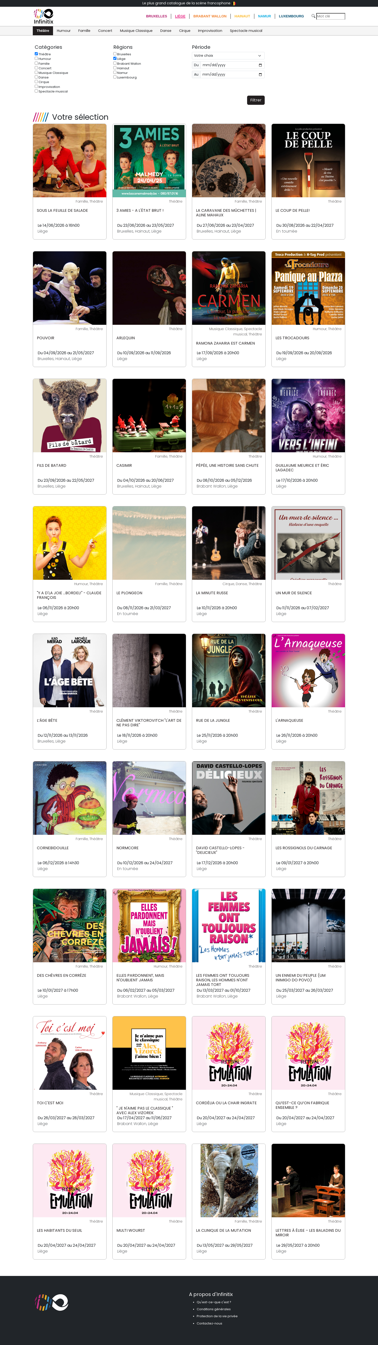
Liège (180, 16)
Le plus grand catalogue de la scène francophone (189, 3)
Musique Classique (136, 30)
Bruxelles (156, 16)
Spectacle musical (246, 30)
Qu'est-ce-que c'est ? (214, 1302)
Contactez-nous (209, 1323)
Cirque (184, 30)
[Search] (330, 16)
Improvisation (210, 30)
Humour (64, 30)
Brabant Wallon (210, 16)
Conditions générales (214, 1309)
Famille (84, 30)
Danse (165, 30)
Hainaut (242, 16)
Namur (264, 16)
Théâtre (43, 31)
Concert (105, 30)
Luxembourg (291, 16)
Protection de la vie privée (217, 1316)
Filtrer (256, 100)
